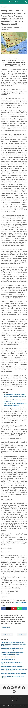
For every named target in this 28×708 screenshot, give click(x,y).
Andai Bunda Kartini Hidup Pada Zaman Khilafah (12, 666)
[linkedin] (19, 687)
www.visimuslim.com (20, 602)
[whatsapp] (19, 608)
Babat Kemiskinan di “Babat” (8, 659)
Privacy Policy (14, 700)
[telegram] (24, 608)
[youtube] (12, 687)
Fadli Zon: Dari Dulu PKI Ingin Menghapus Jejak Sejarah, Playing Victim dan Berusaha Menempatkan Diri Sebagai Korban (13, 644)
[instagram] (15, 687)
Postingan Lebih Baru (7, 634)
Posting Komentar (5, 29)
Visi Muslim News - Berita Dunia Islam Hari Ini (16, 705)
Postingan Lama (22, 634)
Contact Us (12, 698)
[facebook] (3, 608)
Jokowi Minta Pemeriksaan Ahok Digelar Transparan (13, 673)
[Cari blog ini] (26, 2)
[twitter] (8, 608)
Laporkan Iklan (19, 698)
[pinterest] (14, 608)
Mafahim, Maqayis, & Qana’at (8, 657)
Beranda (7, 698)
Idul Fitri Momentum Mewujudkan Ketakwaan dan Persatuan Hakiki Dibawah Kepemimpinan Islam (15, 396)
